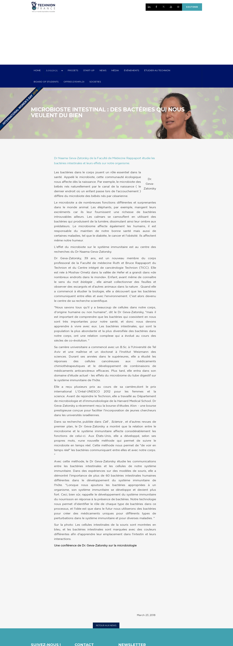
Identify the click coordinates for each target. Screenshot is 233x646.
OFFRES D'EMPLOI (74, 81)
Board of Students (46, 81)
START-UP (88, 70)
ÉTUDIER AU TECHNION (157, 70)
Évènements (131, 70)
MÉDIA (115, 70)
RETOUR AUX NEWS (106, 625)
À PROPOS (52, 70)
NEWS (103, 70)
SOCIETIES (95, 81)
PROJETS (73, 70)
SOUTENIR (192, 7)
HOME (37, 70)
